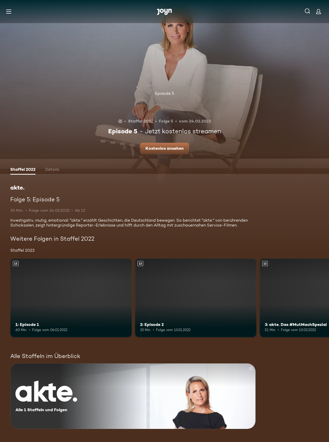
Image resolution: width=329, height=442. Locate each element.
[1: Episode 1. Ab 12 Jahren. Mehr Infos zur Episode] (71, 297)
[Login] (318, 11)
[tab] (22, 170)
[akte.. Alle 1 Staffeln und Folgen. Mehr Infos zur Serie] (132, 396)
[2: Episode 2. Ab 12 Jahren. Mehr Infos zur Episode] (196, 297)
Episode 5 (164, 93)
